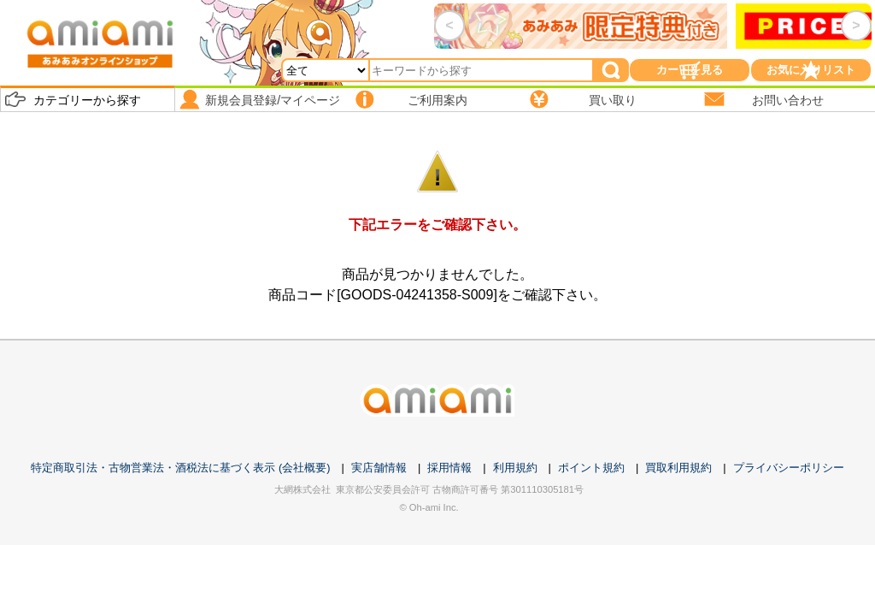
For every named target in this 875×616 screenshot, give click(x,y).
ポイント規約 (591, 467)
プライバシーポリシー (788, 467)
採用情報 (449, 467)
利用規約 (515, 467)
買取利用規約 (678, 467)
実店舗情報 (379, 467)
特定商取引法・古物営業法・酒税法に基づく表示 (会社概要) (180, 467)
